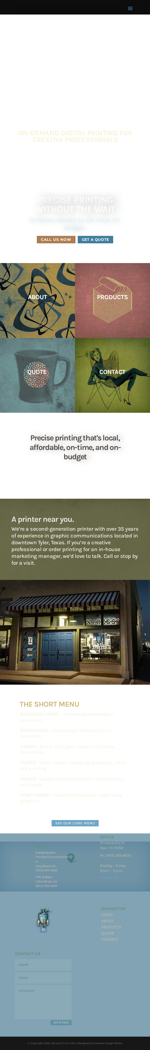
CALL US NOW (56, 239)
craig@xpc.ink (45, 866)
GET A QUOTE (95, 239)
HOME (107, 914)
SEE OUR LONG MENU (75, 823)
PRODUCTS (111, 927)
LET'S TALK (61, 1022)
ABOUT (107, 920)
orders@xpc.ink (46, 881)
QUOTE (107, 933)
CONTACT (109, 939)
